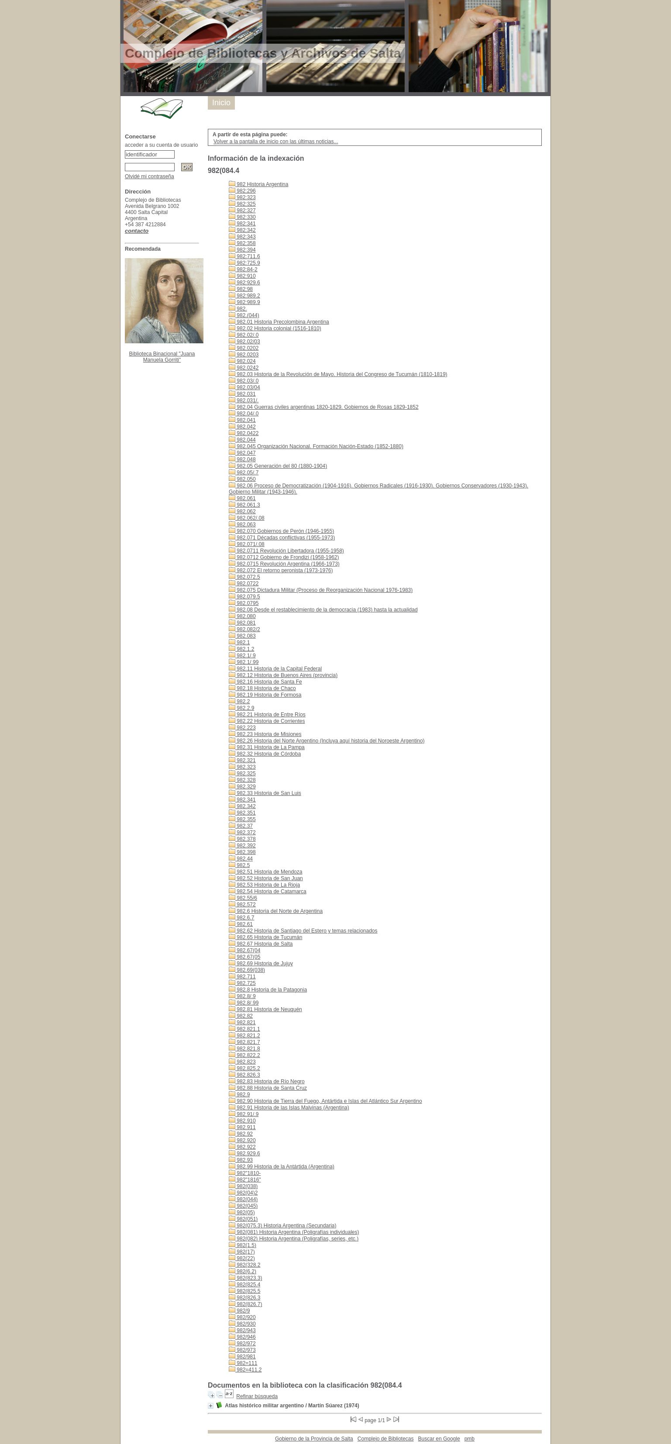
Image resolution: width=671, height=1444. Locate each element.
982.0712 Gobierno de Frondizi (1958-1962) (284, 557)
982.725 (242, 983)
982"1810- (245, 1173)
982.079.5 (244, 597)
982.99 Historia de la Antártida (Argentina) (281, 1167)
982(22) (242, 1258)
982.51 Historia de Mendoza (265, 872)
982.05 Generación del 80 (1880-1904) (278, 466)
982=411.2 (245, 1370)
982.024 (242, 361)
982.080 (242, 616)
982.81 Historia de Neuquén (265, 1009)
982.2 (239, 701)
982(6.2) (242, 1271)
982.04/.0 (243, 414)
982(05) (242, 1212)
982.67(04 (244, 950)
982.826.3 (244, 1075)
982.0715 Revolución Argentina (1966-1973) (284, 564)
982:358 (242, 243)
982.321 (242, 760)
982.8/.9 (242, 996)
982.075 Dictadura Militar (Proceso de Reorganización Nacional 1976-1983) (321, 590)
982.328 (242, 780)
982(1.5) (242, 1245)
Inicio (221, 102)
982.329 (242, 787)
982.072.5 (244, 577)
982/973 (242, 1350)
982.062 (242, 511)
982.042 (242, 427)
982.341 (242, 800)
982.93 (241, 1160)
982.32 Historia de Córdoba (265, 754)
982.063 (242, 525)
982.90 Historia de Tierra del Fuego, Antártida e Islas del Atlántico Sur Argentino (325, 1101)
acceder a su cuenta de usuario (161, 145)
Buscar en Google (439, 1439)
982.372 (242, 832)
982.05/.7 (243, 473)
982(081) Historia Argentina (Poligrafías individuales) (294, 1232)
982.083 (242, 636)
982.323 (242, 767)
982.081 (242, 623)
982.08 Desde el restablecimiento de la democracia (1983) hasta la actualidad (323, 610)
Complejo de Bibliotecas (386, 1439)
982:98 (241, 289)
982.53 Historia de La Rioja (264, 885)
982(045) (243, 1206)
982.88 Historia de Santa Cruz (268, 1088)
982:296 (242, 191)
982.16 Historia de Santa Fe (265, 682)
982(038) (243, 1186)
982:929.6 (244, 283)
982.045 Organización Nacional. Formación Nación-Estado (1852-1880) (316, 446)
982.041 (242, 420)
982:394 (242, 250)
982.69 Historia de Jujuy (261, 963)
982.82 (241, 1016)
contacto (136, 231)
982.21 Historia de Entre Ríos (267, 715)
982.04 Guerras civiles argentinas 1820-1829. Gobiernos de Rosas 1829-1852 (324, 407)
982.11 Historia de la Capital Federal (275, 669)
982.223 (242, 728)
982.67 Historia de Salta (260, 944)
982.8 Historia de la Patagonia (268, 990)
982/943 (242, 1330)
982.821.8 (244, 1049)
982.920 (242, 1140)
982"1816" (245, 1180)
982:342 (242, 230)
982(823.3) (245, 1278)
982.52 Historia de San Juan (266, 878)
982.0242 (243, 368)
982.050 (242, 479)
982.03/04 (244, 387)
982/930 (242, 1324)
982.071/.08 (247, 544)
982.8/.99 (243, 1003)
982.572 (242, 905)
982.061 (242, 498)
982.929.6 (244, 1153)
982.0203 (243, 355)
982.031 (242, 394)
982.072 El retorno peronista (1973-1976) (281, 570)
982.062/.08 (247, 518)
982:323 (242, 197)
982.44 (241, 859)
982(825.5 (244, 1291)
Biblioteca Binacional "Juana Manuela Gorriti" (162, 357)
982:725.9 (244, 263)
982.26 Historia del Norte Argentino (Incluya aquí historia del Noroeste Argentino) (327, 741)
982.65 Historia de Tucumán (265, 937)
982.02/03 (244, 342)
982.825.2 (244, 1068)
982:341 (242, 224)
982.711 (242, 977)
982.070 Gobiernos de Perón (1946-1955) (281, 531)
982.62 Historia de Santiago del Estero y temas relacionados (303, 931)
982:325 (242, 204)
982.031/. (243, 400)
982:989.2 (244, 296)
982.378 (242, 839)
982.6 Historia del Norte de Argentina (276, 911)
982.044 (242, 440)
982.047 (242, 453)
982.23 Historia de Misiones (265, 734)
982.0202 (243, 348)
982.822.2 (244, 1055)
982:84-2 (243, 269)
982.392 (242, 846)
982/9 (239, 1311)
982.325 (242, 773)
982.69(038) (247, 970)
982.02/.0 (243, 335)
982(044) (243, 1199)
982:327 (242, 210)
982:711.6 (244, 256)
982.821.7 (244, 1042)
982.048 (242, 459)
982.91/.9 (243, 1114)
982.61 (241, 924)
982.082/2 (244, 629)
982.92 (241, 1134)
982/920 (242, 1317)
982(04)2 (243, 1193)
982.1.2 (241, 649)
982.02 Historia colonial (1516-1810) (275, 328)
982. (238, 309)
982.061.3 (244, 505)
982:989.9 (244, 302)
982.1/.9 (242, 656)
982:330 (242, 217)
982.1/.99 (243, 662)
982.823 (242, 1062)
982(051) (243, 1219)
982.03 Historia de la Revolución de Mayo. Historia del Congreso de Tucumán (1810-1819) (338, 374)
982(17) (242, 1252)
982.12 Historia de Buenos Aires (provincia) (283, 675)
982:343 (242, 237)
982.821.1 (244, 1029)
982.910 (242, 1121)
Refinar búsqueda (257, 1396)
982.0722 (243, 583)
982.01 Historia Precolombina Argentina (279, 322)
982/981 (242, 1357)
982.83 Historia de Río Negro (267, 1081)
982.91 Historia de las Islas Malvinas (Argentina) (289, 1108)
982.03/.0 (243, 381)
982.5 (239, 865)
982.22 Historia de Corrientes (267, 721)
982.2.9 (241, 708)
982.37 (241, 826)
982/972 (242, 1343)
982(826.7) (245, 1304)
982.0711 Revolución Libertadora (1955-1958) (286, 551)
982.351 (242, 813)
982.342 (242, 806)
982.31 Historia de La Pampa (267, 747)
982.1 (239, 642)
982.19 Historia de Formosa (265, 695)
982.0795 (243, 603)
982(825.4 (244, 1285)
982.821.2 (244, 1036)
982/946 (242, 1337)
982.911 (242, 1127)
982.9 (239, 1095)
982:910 (242, 276)
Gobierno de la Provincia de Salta (314, 1439)
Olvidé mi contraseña (149, 176)
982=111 (243, 1363)
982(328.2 (244, 1265)
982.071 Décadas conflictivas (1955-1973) (282, 538)
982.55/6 (243, 898)
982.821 (242, 1022)
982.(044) (244, 315)
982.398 (242, 852)
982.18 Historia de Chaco (262, 688)
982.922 (242, 1147)
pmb (470, 1439)
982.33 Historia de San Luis (265, 793)
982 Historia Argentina (258, 184)
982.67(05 (244, 957)
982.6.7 (241, 918)
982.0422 (243, 433)
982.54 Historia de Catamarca (267, 891)
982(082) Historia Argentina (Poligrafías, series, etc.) (293, 1239)
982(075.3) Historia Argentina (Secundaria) (282, 1226)
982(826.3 (244, 1298)
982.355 (242, 819)
